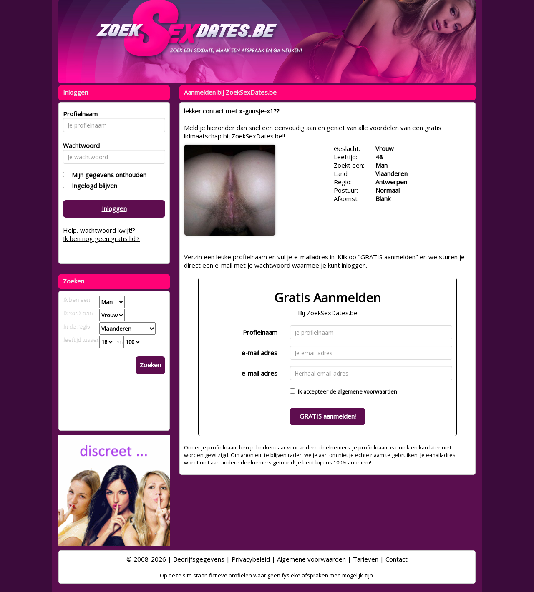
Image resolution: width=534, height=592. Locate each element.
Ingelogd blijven (92, 185)
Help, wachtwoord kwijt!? (99, 230)
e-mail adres (259, 353)
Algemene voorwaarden (311, 559)
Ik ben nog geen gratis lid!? (101, 238)
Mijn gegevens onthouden (107, 175)
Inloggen (114, 208)
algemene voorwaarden (367, 391)
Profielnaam (260, 332)
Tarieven (365, 559)
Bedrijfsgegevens (198, 559)
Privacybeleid (251, 559)
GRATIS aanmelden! (328, 416)
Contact (396, 559)
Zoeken (150, 365)
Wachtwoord (79, 145)
